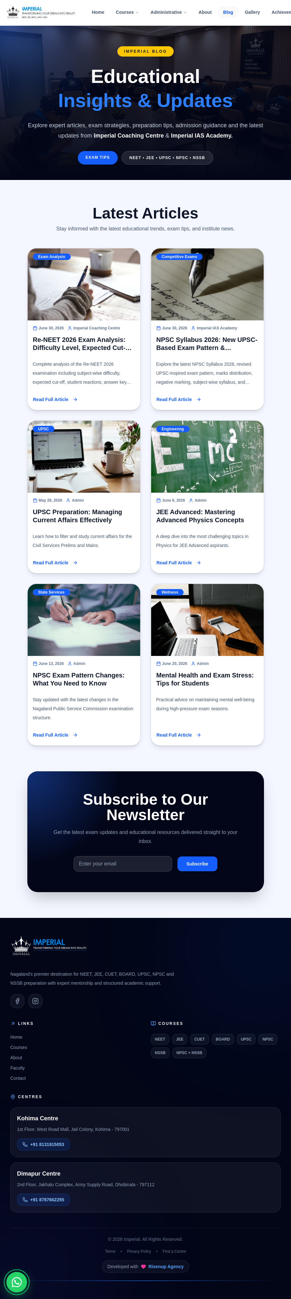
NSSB (160, 1053)
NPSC (267, 1039)
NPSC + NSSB (189, 1053)
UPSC (246, 1039)
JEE (180, 1039)
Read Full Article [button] (55, 399)
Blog (228, 12)
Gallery (252, 12)
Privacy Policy (139, 1251)
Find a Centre (174, 1251)
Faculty (17, 1068)
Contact (18, 1078)
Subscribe (197, 863)
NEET (160, 1039)
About (205, 12)
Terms (110, 1251)
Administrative (168, 12)
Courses (127, 12)
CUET (199, 1039)
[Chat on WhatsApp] (16, 1281)
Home (98, 12)
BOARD (223, 1039)
